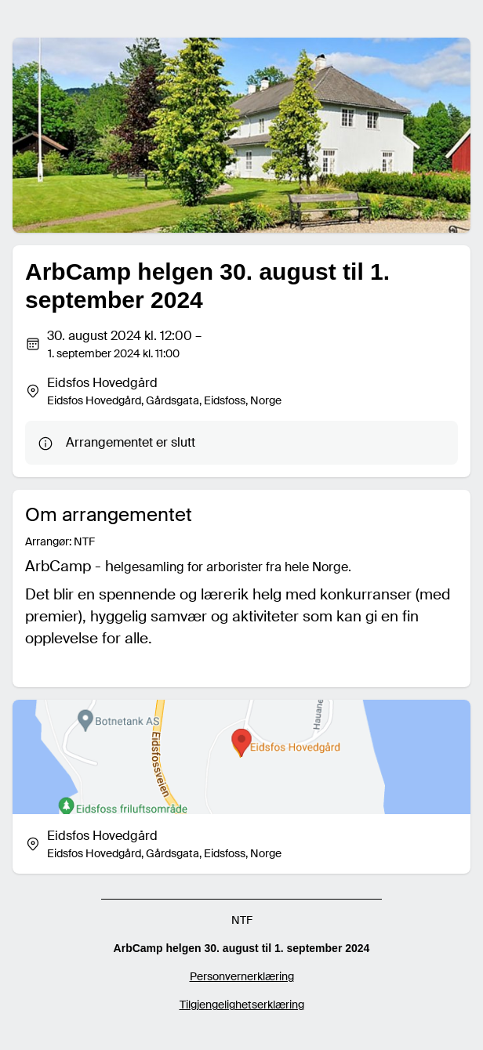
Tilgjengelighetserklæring (242, 1005)
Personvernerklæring (242, 976)
